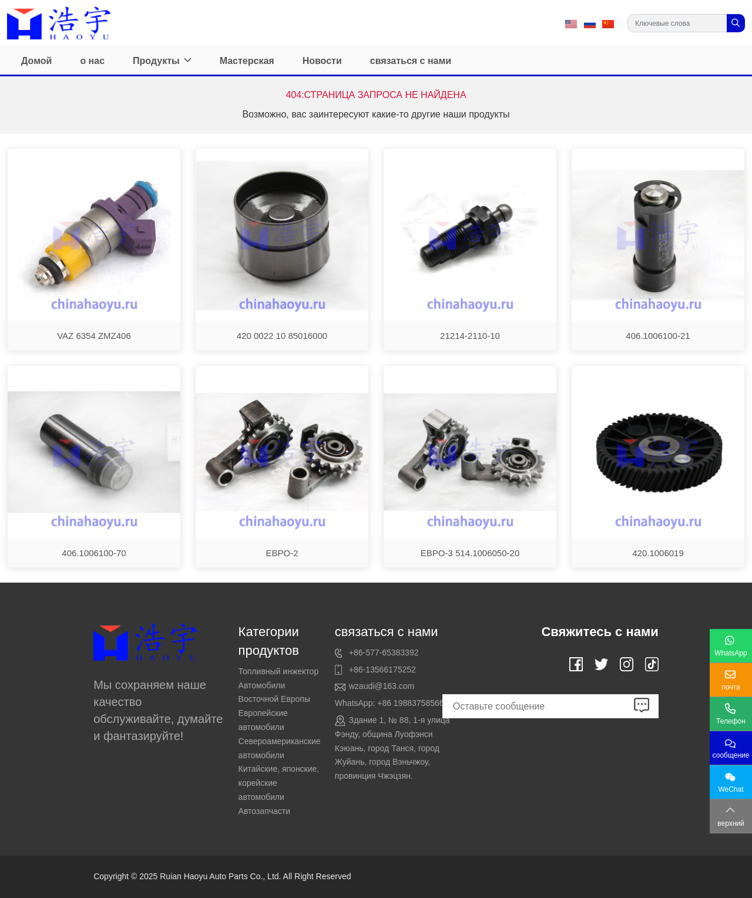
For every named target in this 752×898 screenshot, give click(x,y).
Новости (322, 61)
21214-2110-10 (470, 336)
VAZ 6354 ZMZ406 (94, 336)
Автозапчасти (264, 811)
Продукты (156, 61)
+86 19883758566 (410, 703)
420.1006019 (658, 553)
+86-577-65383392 (384, 652)
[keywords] (677, 23)
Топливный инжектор (279, 671)
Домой (36, 61)
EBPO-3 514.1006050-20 (470, 553)
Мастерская (247, 61)
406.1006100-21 (658, 336)
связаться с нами (410, 61)
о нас (92, 61)
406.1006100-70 (94, 553)
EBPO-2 (282, 553)
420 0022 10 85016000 (282, 336)
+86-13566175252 (382, 669)
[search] (736, 23)
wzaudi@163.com (382, 686)
